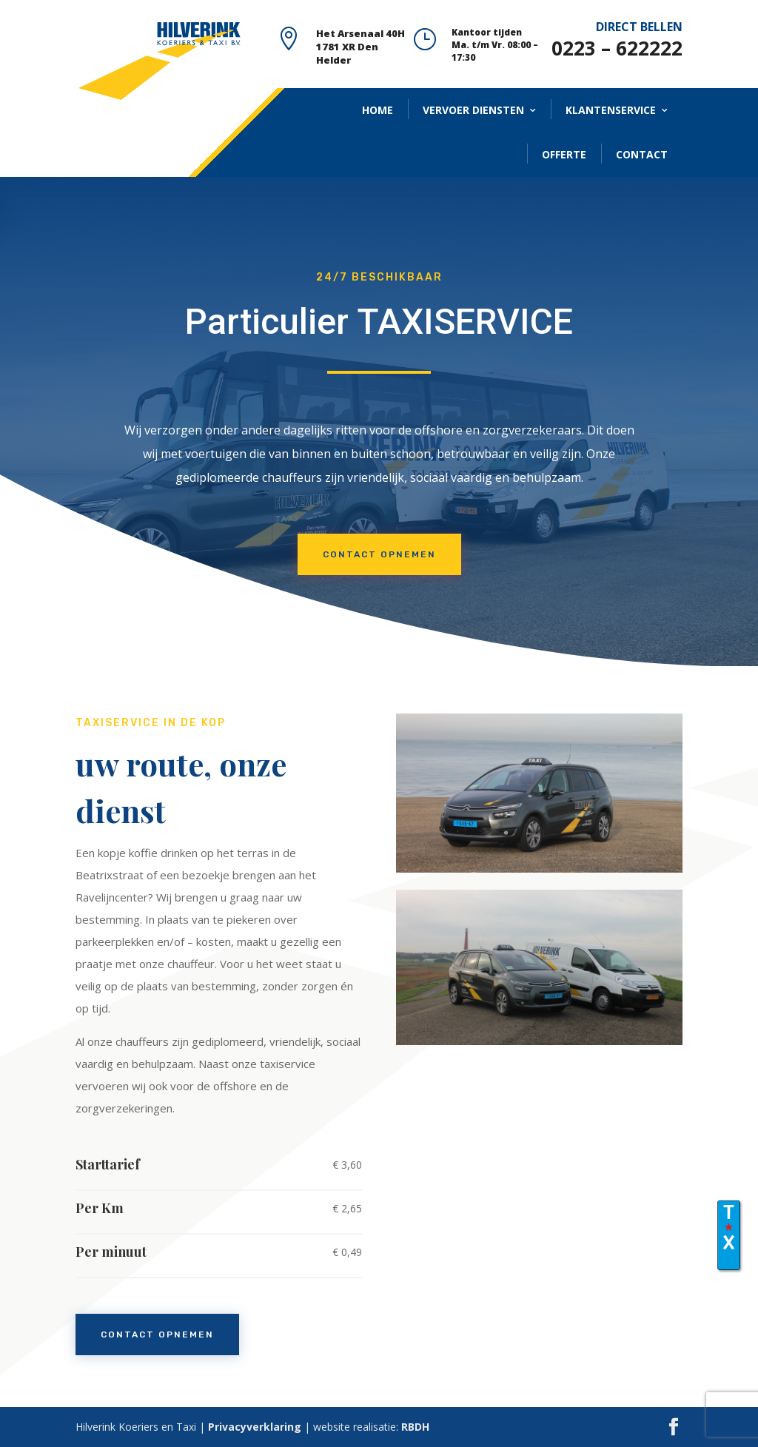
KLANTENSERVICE (611, 110)
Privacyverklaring (254, 1427)
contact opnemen (157, 1334)
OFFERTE (564, 154)
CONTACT (642, 154)
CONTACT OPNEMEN (379, 554)
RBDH (415, 1427)
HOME (377, 110)
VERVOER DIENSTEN (473, 110)
